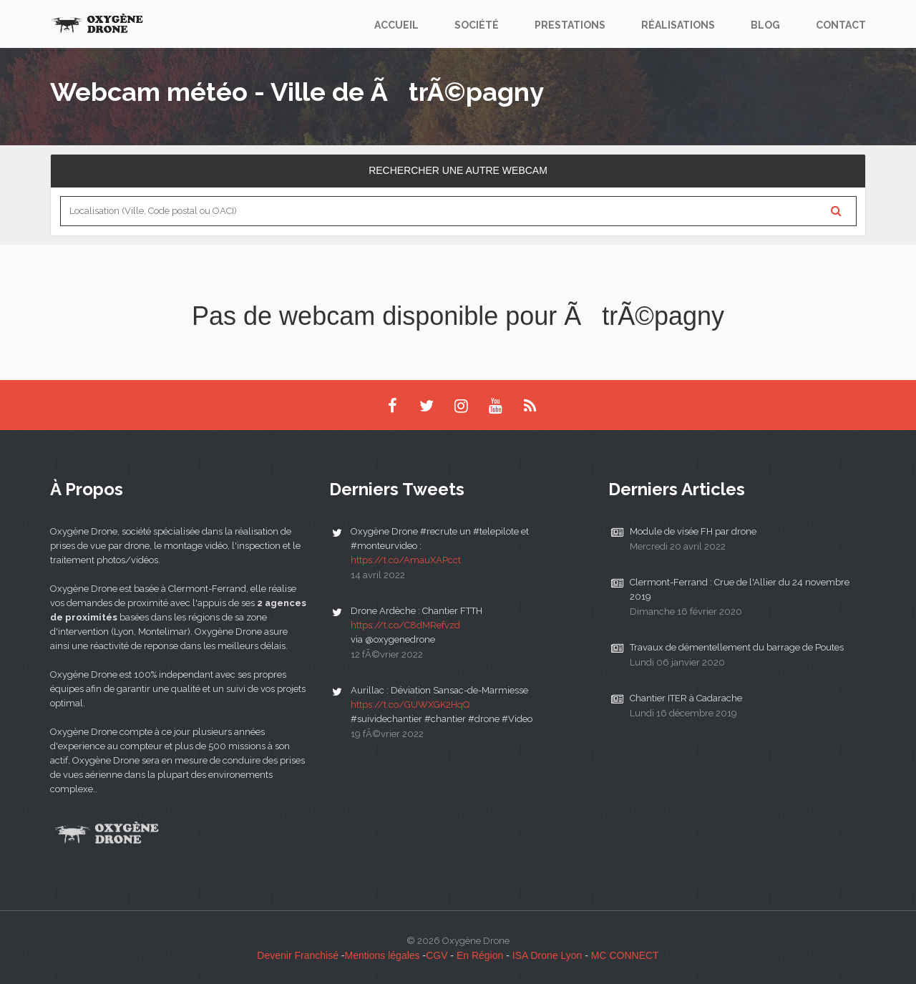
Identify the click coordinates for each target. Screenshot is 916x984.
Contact (841, 25)
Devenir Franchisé (297, 955)
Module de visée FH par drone (693, 531)
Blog (765, 25)
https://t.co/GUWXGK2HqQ (410, 704)
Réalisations (678, 25)
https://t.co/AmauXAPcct (406, 560)
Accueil (396, 25)
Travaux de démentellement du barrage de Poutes (737, 647)
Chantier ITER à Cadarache (686, 698)
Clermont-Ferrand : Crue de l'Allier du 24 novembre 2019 (739, 589)
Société (476, 25)
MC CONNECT (625, 955)
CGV (436, 955)
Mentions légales (382, 955)
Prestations (570, 25)
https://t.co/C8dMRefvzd (405, 625)
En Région (480, 955)
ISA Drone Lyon (547, 955)
